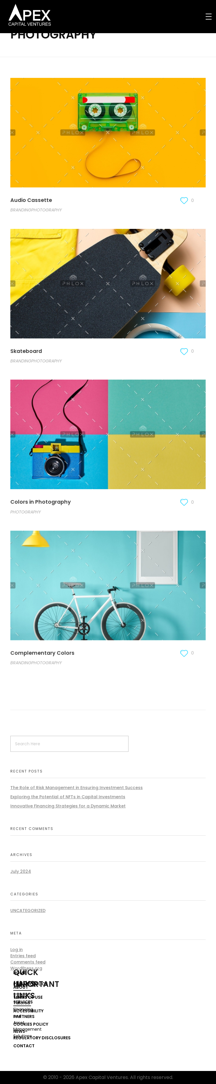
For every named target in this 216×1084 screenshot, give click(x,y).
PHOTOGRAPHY (46, 210)
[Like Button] (184, 201)
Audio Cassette (31, 200)
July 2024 (20, 871)
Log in (16, 950)
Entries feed (23, 956)
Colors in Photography (40, 503)
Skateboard (26, 351)
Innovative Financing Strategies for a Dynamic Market (68, 806)
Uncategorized (28, 910)
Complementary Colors (42, 654)
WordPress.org (26, 968)
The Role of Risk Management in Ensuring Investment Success (76, 788)
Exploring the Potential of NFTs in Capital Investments (67, 797)
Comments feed (28, 962)
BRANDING (20, 210)
